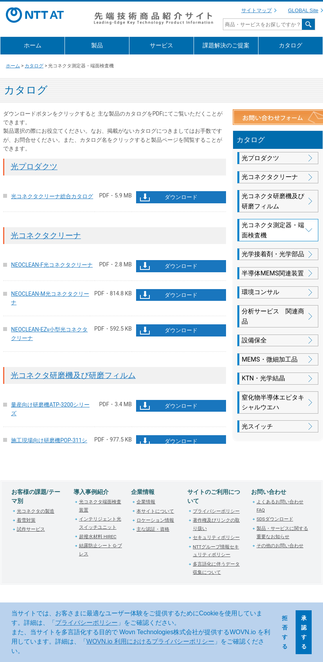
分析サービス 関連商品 (273, 316)
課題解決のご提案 (226, 45)
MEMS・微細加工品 (270, 359)
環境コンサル (260, 292)
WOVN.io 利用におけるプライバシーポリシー (150, 641)
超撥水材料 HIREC (98, 536)
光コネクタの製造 (35, 511)
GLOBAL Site (303, 10)
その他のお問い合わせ (280, 545)
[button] (26, 652)
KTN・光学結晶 (263, 378)
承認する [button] (304, 632)
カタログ (290, 45)
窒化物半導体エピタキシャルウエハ (273, 402)
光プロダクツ (34, 166)
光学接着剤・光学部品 (273, 254)
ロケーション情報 (155, 520)
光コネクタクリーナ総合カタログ (52, 196)
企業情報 (145, 502)
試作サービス (31, 529)
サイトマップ (256, 10)
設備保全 (254, 340)
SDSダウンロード (275, 519)
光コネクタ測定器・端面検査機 (273, 230)
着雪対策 (26, 520)
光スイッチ (257, 426)
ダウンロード (181, 197)
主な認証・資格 (152, 529)
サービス (161, 45)
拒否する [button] (284, 632)
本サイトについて (155, 511)
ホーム (32, 45)
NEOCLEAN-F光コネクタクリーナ (52, 265)
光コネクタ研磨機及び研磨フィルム (73, 375)
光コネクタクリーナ (46, 235)
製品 (97, 45)
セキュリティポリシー (216, 537)
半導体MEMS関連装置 (273, 273)
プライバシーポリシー (86, 622)
